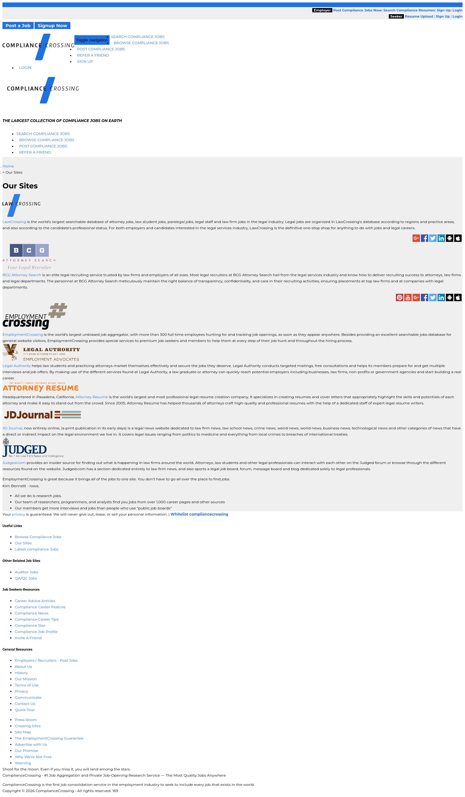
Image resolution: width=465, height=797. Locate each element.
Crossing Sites (27, 725)
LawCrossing (14, 221)
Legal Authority (16, 365)
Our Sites (23, 543)
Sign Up (85, 61)
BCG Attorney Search (21, 274)
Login (25, 67)
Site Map (23, 732)
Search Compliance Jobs (137, 36)
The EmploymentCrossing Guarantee (49, 738)
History (21, 672)
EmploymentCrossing (22, 334)
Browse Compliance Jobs (141, 42)
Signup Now (52, 25)
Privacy (21, 691)
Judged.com (14, 462)
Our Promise (26, 750)
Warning (23, 763)
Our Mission (26, 679)
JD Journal (12, 428)
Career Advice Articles (35, 600)
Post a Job (18, 25)
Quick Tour (25, 709)
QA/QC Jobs (26, 578)
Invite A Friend (28, 637)
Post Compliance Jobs (101, 49)
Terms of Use (27, 685)
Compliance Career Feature (40, 607)
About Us (23, 666)
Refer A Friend (93, 55)
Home (8, 166)
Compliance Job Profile (36, 631)
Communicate (28, 697)
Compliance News (31, 613)
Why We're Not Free (33, 756)
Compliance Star (30, 625)
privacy (18, 514)
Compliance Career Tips (37, 619)
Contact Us (25, 703)
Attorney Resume (92, 396)
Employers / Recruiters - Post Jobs (46, 660)
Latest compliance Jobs (36, 549)
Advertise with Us (31, 744)
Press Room (26, 719)
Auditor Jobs (26, 572)
